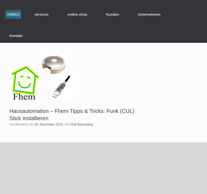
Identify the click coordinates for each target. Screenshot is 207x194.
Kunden (112, 14)
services (41, 14)
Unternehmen (149, 14)
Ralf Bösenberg (82, 124)
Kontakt (15, 36)
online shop (77, 14)
